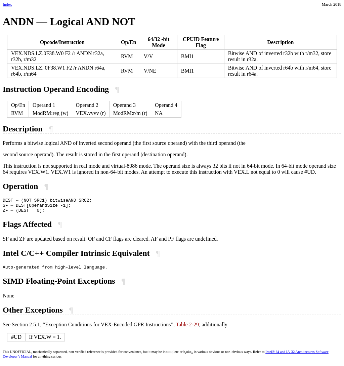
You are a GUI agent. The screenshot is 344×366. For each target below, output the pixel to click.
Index (7, 4)
